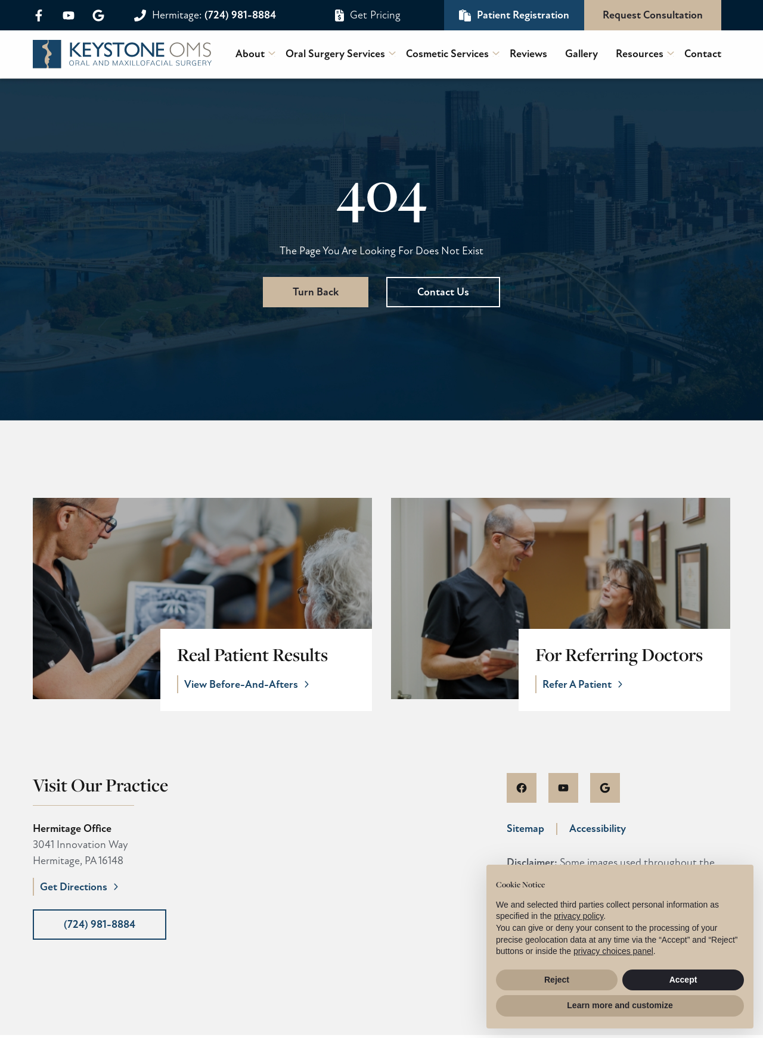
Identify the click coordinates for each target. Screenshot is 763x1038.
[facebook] (43, 15)
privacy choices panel (613, 951)
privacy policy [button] (578, 916)
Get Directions (73, 889)
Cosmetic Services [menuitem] (447, 53)
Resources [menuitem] (639, 53)
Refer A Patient (581, 685)
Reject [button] (556, 979)
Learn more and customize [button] (619, 1005)
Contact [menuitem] (702, 53)
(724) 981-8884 (214, 14)
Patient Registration (523, 14)
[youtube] (68, 15)
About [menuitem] (250, 53)
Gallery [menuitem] (581, 53)
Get (375, 14)
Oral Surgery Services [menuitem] (335, 53)
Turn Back (316, 291)
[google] (93, 15)
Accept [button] (683, 979)
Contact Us (443, 291)
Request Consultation (653, 14)
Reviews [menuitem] (528, 53)
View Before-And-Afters (245, 685)
